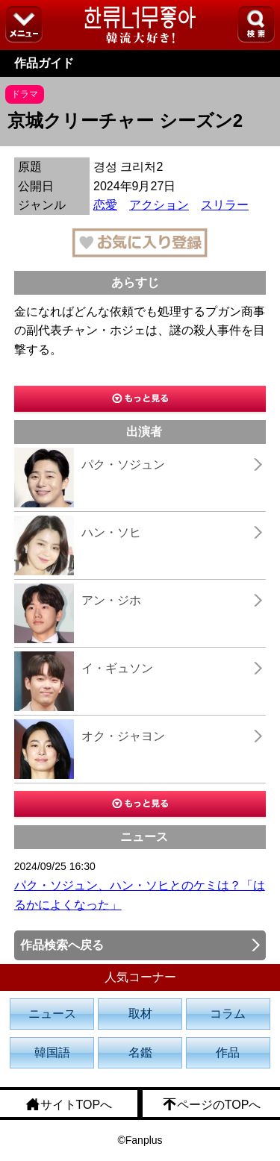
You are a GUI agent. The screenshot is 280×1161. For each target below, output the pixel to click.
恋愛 (105, 204)
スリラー (225, 204)
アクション (159, 204)
